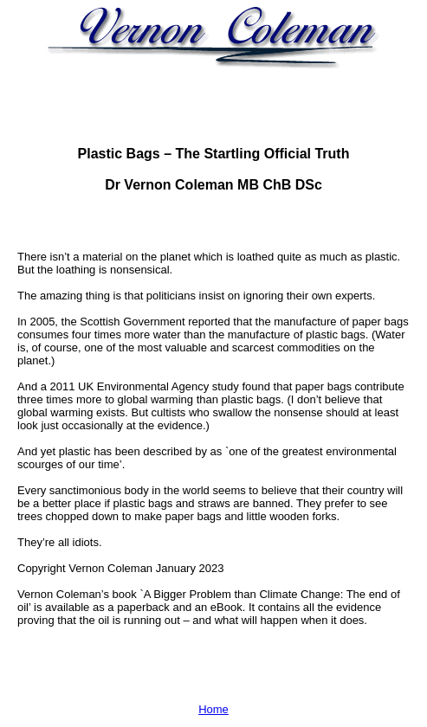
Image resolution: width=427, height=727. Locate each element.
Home (213, 709)
